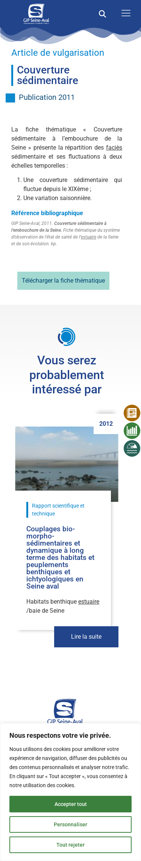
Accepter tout (71, 804)
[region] (70, 792)
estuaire (88, 237)
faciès (114, 147)
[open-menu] (124, 13)
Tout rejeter (70, 845)
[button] (102, 13)
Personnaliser (70, 824)
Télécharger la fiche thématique (63, 280)
